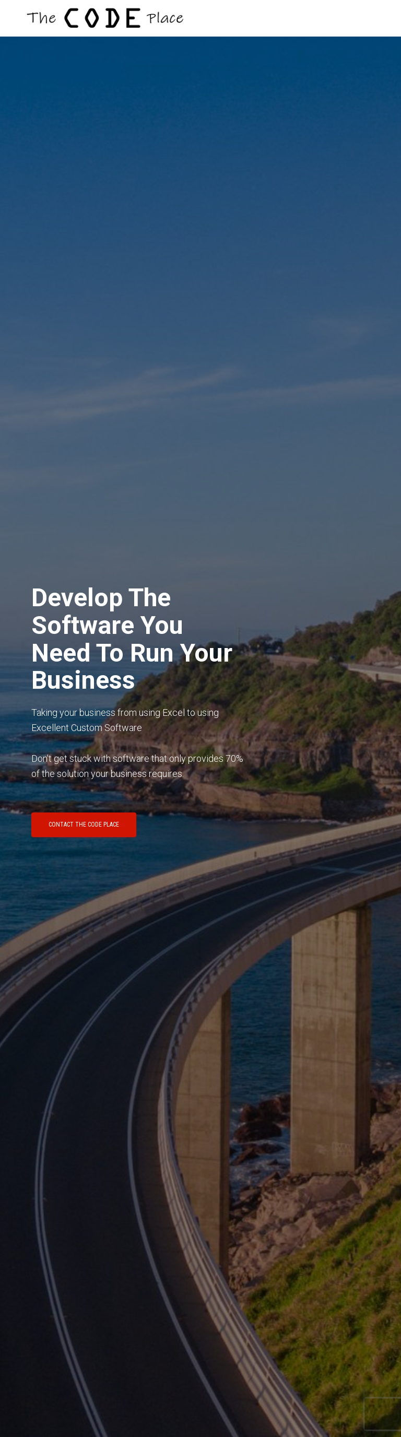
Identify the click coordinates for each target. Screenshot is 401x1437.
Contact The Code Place (84, 824)
